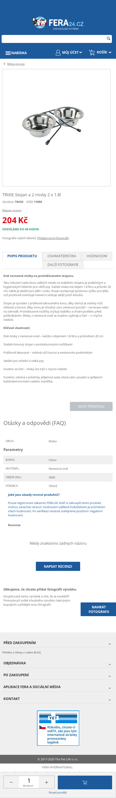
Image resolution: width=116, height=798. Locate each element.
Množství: (28, 785)
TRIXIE (19, 202)
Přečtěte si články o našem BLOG (21, 652)
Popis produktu (22, 256)
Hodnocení (97, 256)
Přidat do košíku (85, 782)
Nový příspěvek (91, 406)
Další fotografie (62, 264)
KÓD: (29, 202)
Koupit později (58, 792)
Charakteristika (61, 256)
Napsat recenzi (11, 210)
